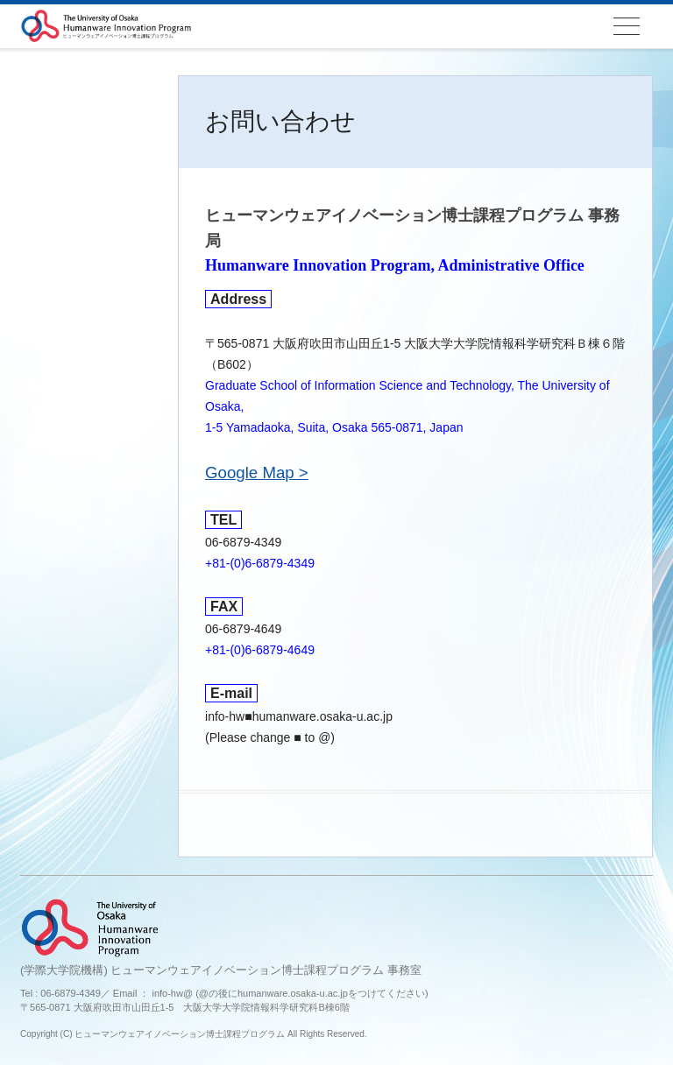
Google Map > (256, 472)
